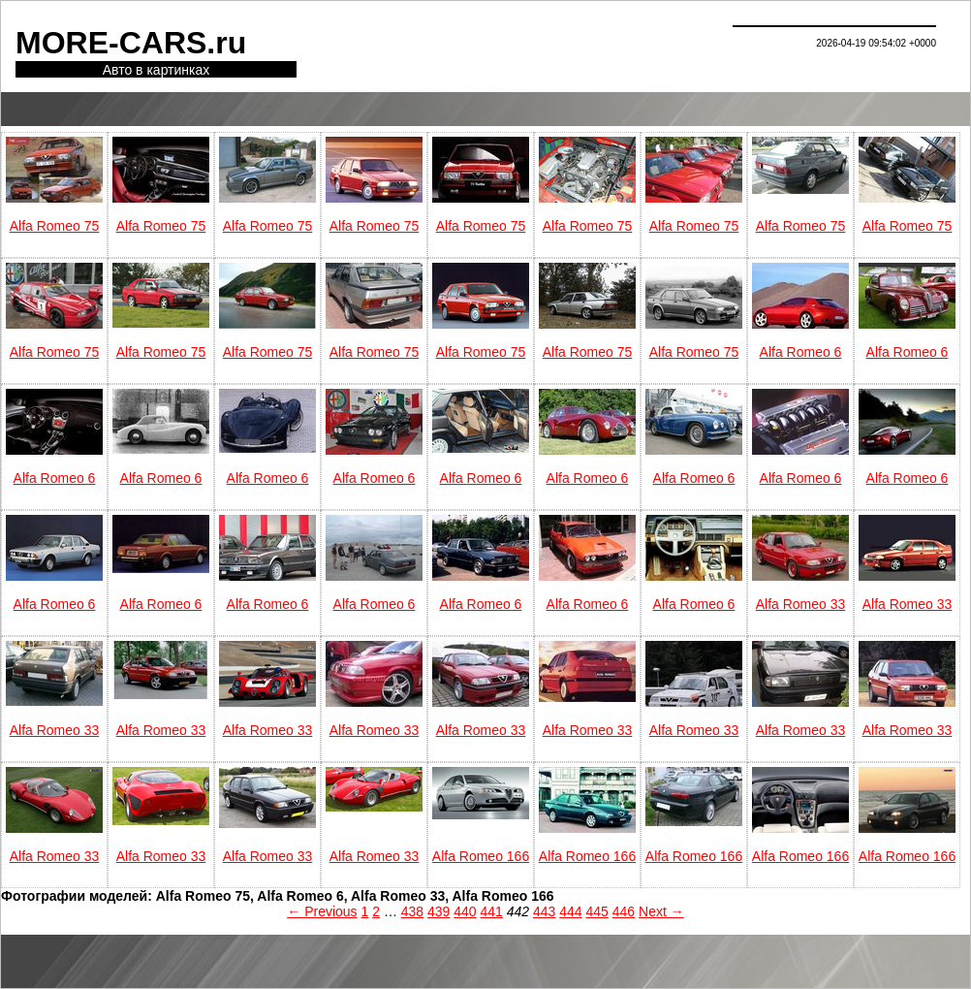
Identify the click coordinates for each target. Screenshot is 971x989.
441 (492, 911)
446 (623, 911)
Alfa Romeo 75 (55, 226)
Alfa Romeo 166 (480, 856)
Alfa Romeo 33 (801, 604)
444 (570, 911)
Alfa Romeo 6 (801, 352)
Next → (661, 911)
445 (597, 911)
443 (544, 911)
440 (465, 911)
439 (438, 911)
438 (412, 911)
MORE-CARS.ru (131, 42)
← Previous (322, 911)
